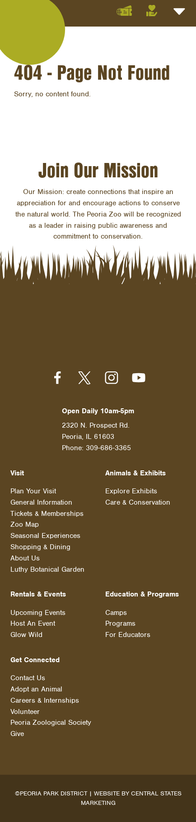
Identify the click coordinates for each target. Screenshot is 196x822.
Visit (17, 473)
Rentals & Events (38, 594)
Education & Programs (142, 594)
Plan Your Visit (33, 491)
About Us (25, 558)
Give (17, 733)
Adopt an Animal (36, 689)
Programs (120, 623)
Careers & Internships (44, 700)
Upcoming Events (37, 612)
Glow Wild (26, 634)
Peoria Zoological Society (50, 722)
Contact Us (27, 677)
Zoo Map (24, 524)
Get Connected (35, 659)
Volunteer (25, 711)
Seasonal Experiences (45, 535)
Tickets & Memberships (47, 513)
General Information (41, 502)
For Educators (127, 634)
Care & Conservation (137, 502)
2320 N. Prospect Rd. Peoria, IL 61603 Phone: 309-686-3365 (96, 436)
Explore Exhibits (131, 491)
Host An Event (32, 623)
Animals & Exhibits (135, 473)
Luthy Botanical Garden (47, 569)
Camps (116, 612)
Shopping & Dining (40, 546)
